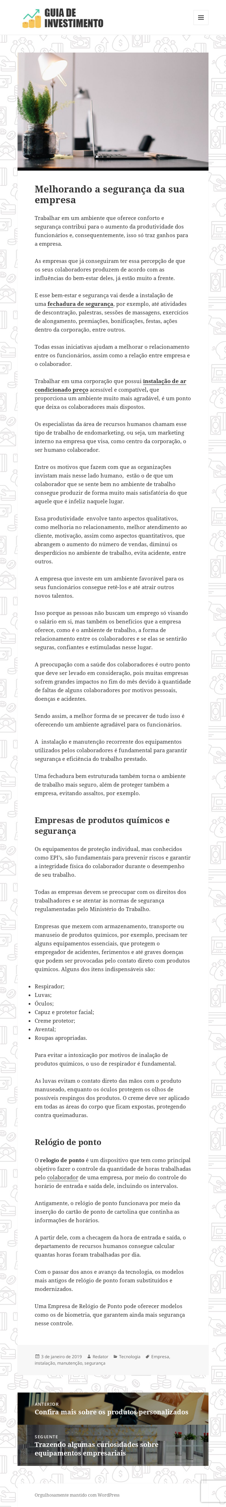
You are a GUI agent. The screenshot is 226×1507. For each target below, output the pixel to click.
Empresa (160, 1357)
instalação (45, 1363)
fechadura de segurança (80, 303)
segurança (94, 1363)
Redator (100, 1357)
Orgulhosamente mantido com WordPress (77, 1495)
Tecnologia (130, 1357)
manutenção (69, 1363)
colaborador (62, 1177)
